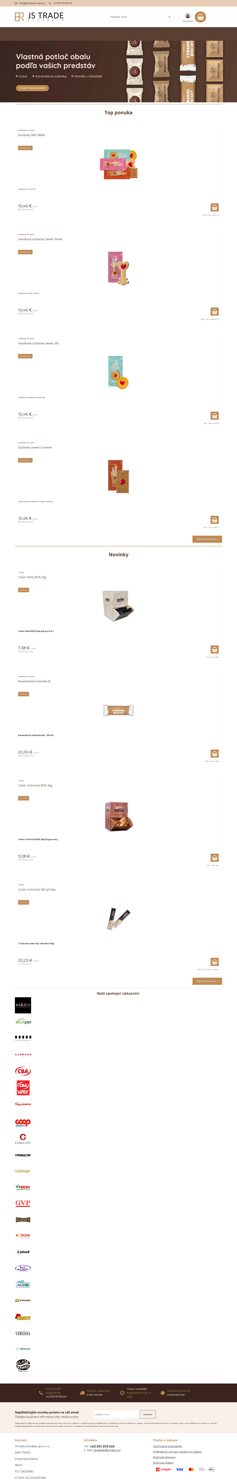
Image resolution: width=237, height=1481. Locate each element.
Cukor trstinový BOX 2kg (35, 785)
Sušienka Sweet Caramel (35, 447)
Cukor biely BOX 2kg (32, 577)
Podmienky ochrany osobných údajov (177, 1451)
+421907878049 (62, 3)
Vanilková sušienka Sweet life (38, 343)
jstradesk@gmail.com (107, 1450)
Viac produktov (207, 539)
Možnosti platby (163, 1462)
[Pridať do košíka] (215, 207)
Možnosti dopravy (164, 1457)
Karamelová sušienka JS (34, 681)
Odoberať (147, 1414)
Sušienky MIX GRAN (31, 135)
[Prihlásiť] (188, 17)
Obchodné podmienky (167, 1446)
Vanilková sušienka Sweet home (40, 239)
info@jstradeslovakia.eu (32, 3)
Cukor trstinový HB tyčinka (37, 889)
